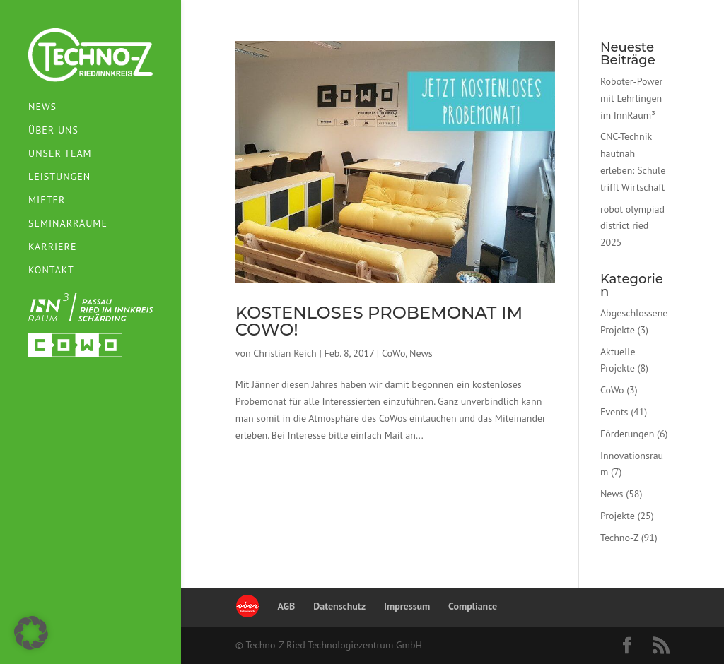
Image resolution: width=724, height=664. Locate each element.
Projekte (617, 515)
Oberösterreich (247, 606)
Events (614, 411)
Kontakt (51, 267)
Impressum (407, 606)
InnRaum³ (90, 304)
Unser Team (60, 151)
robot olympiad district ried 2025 (632, 226)
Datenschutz (339, 606)
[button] (31, 633)
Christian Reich (284, 353)
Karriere (52, 244)
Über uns (53, 128)
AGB (287, 606)
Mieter (46, 197)
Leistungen (59, 174)
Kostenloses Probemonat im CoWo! (378, 321)
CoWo (393, 353)
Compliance (472, 606)
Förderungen (627, 433)
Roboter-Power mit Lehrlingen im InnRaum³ (631, 98)
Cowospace (75, 342)
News (42, 104)
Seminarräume (67, 221)
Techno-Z (619, 537)
